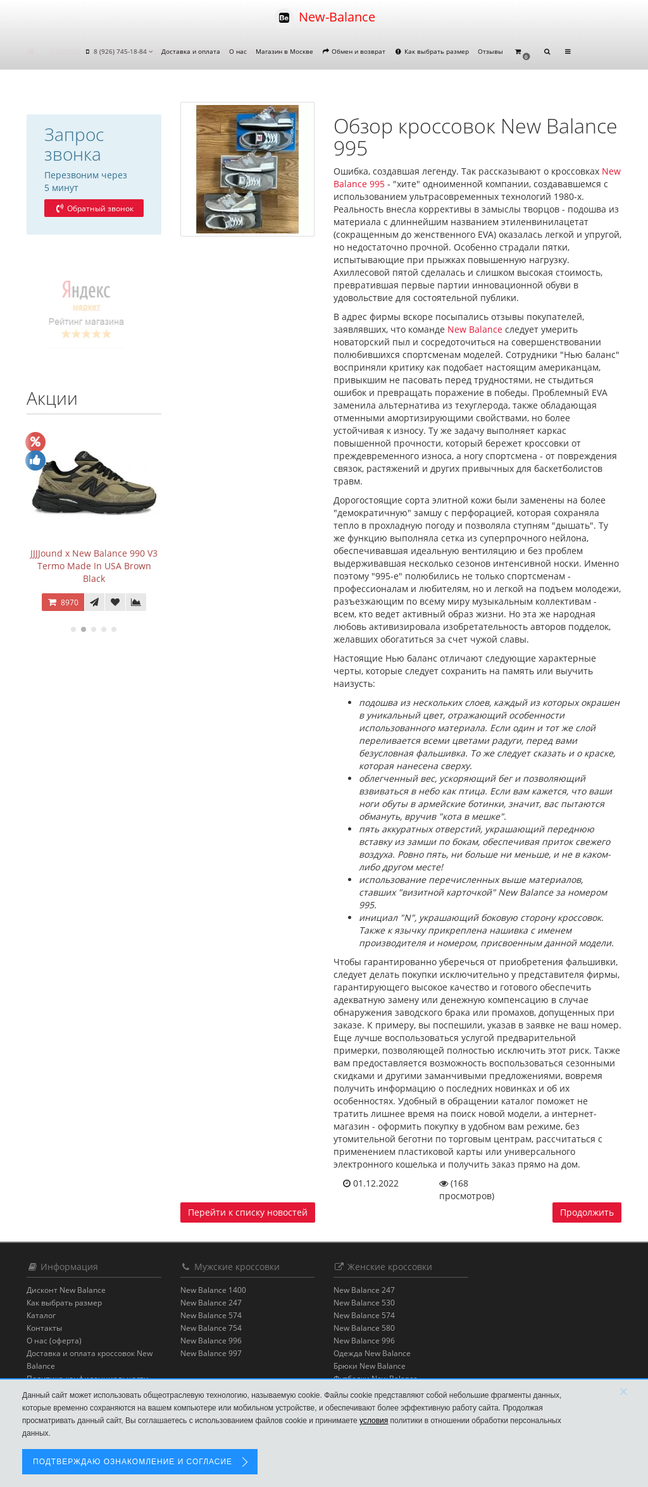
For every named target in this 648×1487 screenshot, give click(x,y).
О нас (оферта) (54, 1340)
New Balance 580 (364, 1328)
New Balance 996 (211, 1340)
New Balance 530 (364, 1302)
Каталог (41, 1315)
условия (373, 1420)
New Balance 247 (211, 1302)
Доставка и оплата (190, 51)
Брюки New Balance (369, 1366)
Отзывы (490, 51)
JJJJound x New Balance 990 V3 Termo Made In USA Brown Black (94, 565)
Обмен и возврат (354, 51)
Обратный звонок (94, 208)
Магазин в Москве (284, 51)
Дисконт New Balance (66, 1290)
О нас (238, 51)
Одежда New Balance (372, 1353)
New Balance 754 (211, 1328)
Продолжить (587, 1212)
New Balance (474, 329)
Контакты (44, 1328)
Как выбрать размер (431, 51)
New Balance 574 (211, 1315)
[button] (522, 52)
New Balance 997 (211, 1353)
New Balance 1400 (213, 1290)
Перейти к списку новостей (248, 1212)
